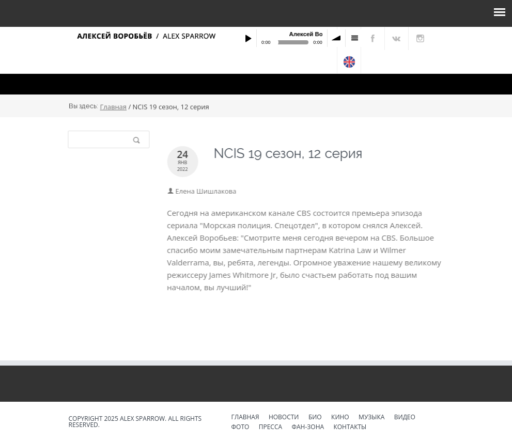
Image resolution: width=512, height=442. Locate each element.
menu (354, 38)
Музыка (371, 417)
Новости (284, 417)
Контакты (349, 427)
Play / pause (248, 38)
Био (315, 417)
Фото (240, 427)
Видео (404, 417)
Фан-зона (307, 427)
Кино (340, 417)
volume (336, 38)
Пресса (270, 427)
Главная (113, 107)
